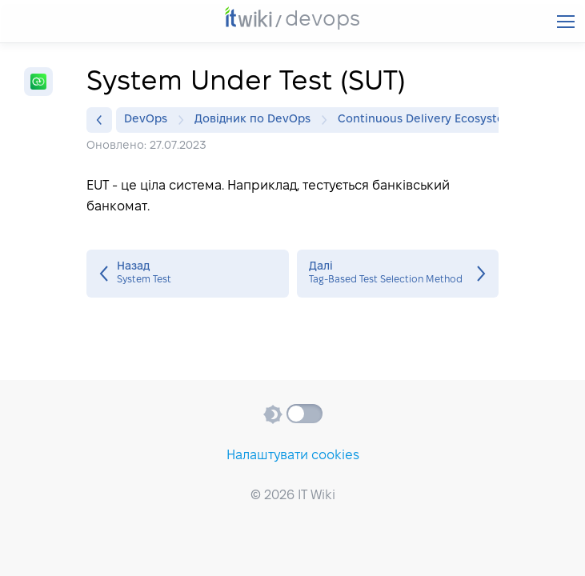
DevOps (149, 120)
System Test (187, 274)
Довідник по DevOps (256, 120)
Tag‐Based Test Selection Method (398, 274)
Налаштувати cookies (292, 456)
